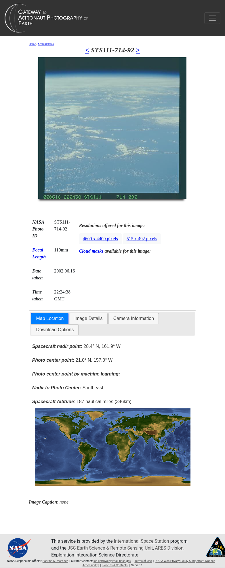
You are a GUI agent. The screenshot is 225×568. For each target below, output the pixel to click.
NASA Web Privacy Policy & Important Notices (185, 561)
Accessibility (91, 565)
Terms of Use (143, 561)
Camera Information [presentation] (133, 318)
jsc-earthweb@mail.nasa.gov (112, 561)
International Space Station (141, 541)
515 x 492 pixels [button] (142, 238)
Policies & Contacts (115, 565)
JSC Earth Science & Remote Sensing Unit (110, 548)
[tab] (49, 318)
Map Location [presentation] (50, 318)
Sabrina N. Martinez (55, 561)
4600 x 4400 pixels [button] (100, 238)
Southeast (67, 387)
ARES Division (169, 548)
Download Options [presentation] (55, 329)
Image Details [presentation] (89, 318)
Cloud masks (91, 251)
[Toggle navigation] (212, 18)
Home (32, 43)
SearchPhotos (46, 43)
